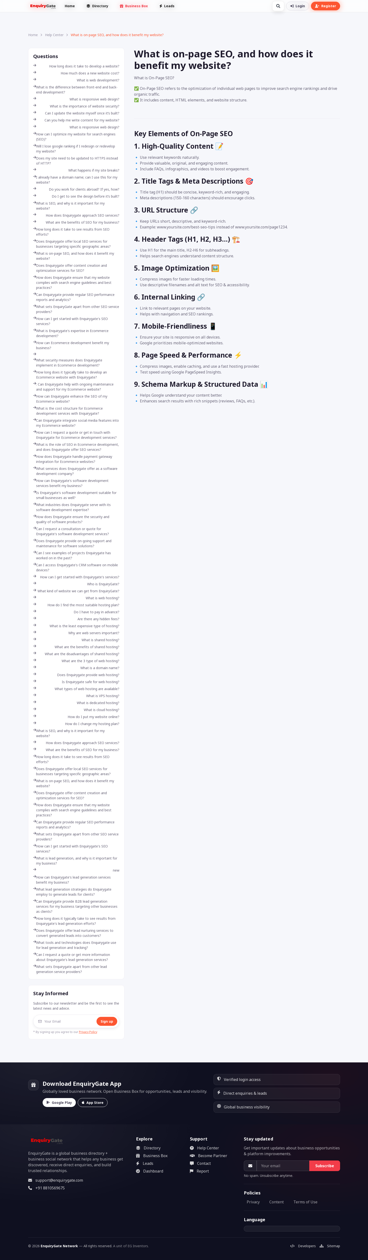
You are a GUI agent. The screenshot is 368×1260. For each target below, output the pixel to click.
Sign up (107, 1021)
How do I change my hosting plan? (76, 723)
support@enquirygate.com (55, 1180)
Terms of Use (305, 1202)
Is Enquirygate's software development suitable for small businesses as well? (74, 495)
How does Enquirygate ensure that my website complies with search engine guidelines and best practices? (72, 282)
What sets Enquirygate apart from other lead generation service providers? (70, 969)
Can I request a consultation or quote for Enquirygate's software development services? (71, 531)
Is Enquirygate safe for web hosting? (76, 681)
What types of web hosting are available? (76, 688)
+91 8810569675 (46, 1188)
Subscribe (324, 1165)
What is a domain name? (76, 667)
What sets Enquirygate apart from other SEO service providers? (76, 837)
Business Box (134, 6)
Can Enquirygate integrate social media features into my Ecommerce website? (76, 423)
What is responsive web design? (76, 99)
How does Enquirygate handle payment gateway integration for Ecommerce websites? (72, 459)
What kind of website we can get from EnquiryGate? (76, 590)
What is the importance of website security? (76, 106)
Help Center (54, 35)
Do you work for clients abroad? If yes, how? (76, 189)
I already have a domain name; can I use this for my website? (75, 180)
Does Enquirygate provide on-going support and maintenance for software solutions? (72, 543)
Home (70, 6)
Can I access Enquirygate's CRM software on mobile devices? (75, 567)
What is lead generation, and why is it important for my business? (75, 861)
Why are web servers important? (76, 632)
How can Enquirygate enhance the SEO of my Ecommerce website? (70, 399)
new (76, 870)
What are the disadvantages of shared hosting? (76, 653)
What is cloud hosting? (76, 709)
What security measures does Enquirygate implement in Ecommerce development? (67, 363)
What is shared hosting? (76, 639)
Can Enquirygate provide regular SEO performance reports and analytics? (74, 297)
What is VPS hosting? (76, 695)
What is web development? (76, 80)
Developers (303, 1246)
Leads (166, 6)
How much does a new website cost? (76, 73)
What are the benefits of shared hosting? (76, 646)
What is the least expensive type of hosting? (76, 625)
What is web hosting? (76, 597)
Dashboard (149, 1171)
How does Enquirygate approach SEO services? (76, 215)
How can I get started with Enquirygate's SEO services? (70, 321)
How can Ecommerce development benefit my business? (71, 345)
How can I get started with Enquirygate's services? (76, 577)
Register (325, 6)
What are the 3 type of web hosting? (76, 660)
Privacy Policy (88, 1032)
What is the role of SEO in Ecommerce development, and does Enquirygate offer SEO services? (76, 447)
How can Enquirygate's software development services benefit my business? (71, 483)
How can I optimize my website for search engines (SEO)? (74, 137)
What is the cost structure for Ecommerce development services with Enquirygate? (68, 411)
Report (199, 1171)
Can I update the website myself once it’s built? (76, 113)
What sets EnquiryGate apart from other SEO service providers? (76, 309)
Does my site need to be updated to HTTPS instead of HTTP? (75, 161)
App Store (92, 1102)
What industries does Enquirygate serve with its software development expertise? (72, 507)
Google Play (59, 1102)
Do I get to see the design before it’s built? (76, 196)
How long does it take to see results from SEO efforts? (71, 232)
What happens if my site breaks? (76, 170)
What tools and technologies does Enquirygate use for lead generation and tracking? (74, 945)
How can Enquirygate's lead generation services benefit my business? (72, 880)
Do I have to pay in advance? (76, 611)
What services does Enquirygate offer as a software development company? (75, 471)
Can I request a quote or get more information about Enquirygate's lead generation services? (71, 957)
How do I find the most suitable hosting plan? (76, 604)
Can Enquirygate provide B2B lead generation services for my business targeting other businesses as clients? (75, 906)
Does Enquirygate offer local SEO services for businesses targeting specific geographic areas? (72, 244)
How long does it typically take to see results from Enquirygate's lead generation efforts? (74, 921)
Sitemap (330, 1246)
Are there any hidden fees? (76, 618)
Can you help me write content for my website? (76, 120)
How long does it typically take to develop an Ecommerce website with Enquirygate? (70, 375)
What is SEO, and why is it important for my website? (69, 206)
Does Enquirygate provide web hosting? (76, 674)
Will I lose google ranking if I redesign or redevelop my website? (74, 149)
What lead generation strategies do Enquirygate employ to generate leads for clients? (72, 892)
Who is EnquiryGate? (76, 584)
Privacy (253, 1202)
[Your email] (283, 1165)
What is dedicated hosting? (76, 702)
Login (297, 6)
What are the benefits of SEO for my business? (76, 222)
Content (276, 1202)
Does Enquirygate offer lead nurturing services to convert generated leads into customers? (73, 933)
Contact (200, 1163)
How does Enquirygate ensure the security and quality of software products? (71, 519)
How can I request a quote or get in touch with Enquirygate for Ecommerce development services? (75, 435)
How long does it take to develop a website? (76, 66)
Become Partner (208, 1155)
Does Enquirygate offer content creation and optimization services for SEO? (70, 268)
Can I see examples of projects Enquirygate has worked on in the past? (72, 555)
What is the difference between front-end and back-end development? (75, 90)
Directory (97, 6)
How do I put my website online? (76, 716)
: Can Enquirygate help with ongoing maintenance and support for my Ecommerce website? (73, 387)
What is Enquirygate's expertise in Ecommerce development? (71, 333)
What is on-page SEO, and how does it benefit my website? (73, 256)
